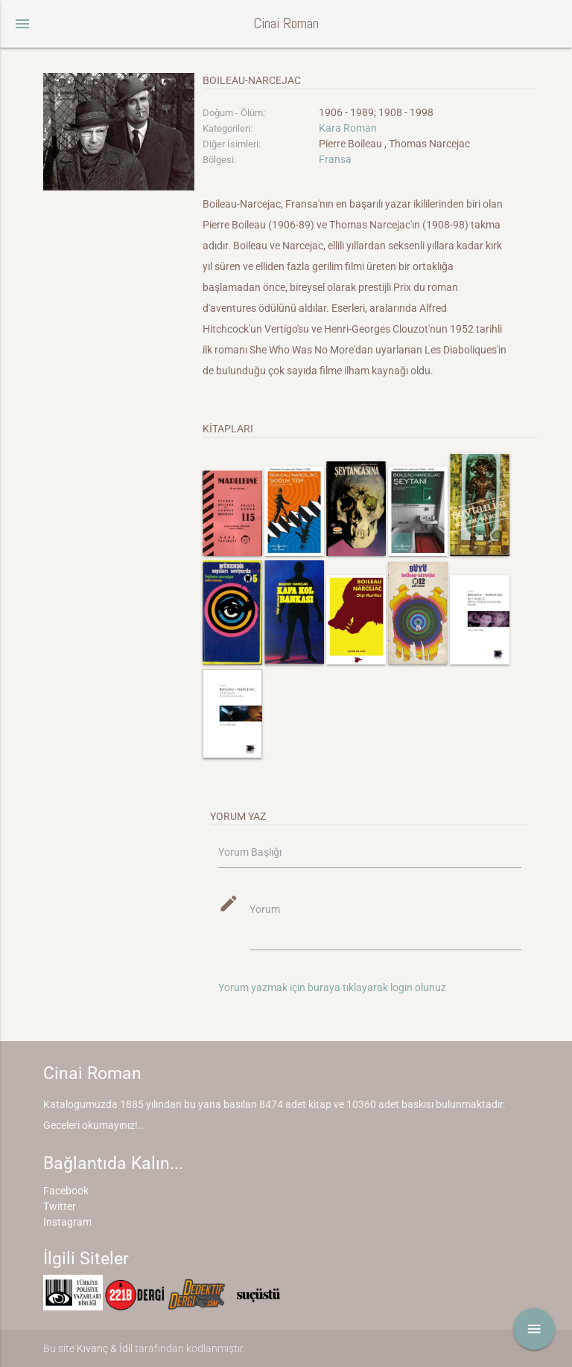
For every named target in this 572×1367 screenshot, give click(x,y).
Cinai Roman (286, 23)
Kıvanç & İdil (105, 1348)
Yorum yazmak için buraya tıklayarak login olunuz (332, 987)
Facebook (66, 1191)
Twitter (59, 1206)
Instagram (67, 1222)
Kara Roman (348, 128)
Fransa (335, 159)
